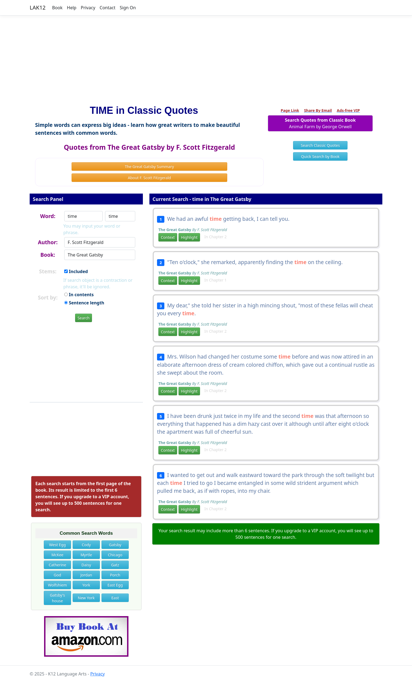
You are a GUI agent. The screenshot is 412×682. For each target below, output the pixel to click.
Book (57, 8)
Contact (107, 8)
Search (84, 317)
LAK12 (38, 7)
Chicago (115, 554)
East (115, 597)
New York (86, 597)
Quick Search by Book (320, 156)
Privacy (88, 8)
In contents (79, 295)
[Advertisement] (206, 58)
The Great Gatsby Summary (149, 166)
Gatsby (115, 544)
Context (168, 237)
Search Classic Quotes (320, 145)
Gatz (115, 564)
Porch (115, 574)
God (57, 574)
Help (71, 8)
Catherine (57, 564)
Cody (86, 544)
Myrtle (86, 554)
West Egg (57, 544)
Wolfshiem (57, 585)
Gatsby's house (57, 597)
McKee (57, 554)
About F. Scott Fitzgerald (149, 177)
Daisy (86, 564)
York (86, 585)
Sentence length (84, 303)
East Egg (115, 585)
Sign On (128, 8)
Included (76, 271)
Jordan (86, 574)
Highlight (189, 237)
